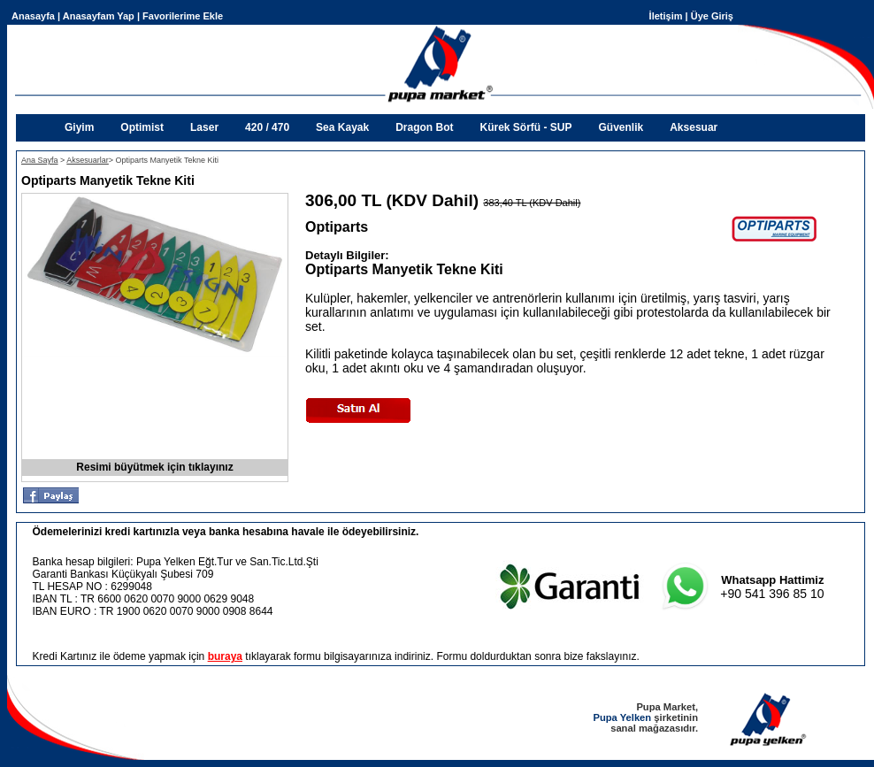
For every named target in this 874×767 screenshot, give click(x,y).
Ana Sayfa (39, 160)
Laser (204, 127)
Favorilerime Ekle (182, 16)
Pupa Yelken (622, 717)
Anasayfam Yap (98, 16)
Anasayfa (33, 16)
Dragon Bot (424, 127)
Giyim (79, 127)
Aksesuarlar (87, 160)
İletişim (666, 16)
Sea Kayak (342, 127)
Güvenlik (621, 127)
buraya (225, 656)
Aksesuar (693, 127)
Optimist (142, 127)
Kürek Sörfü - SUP (525, 127)
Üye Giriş (712, 16)
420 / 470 (267, 127)
